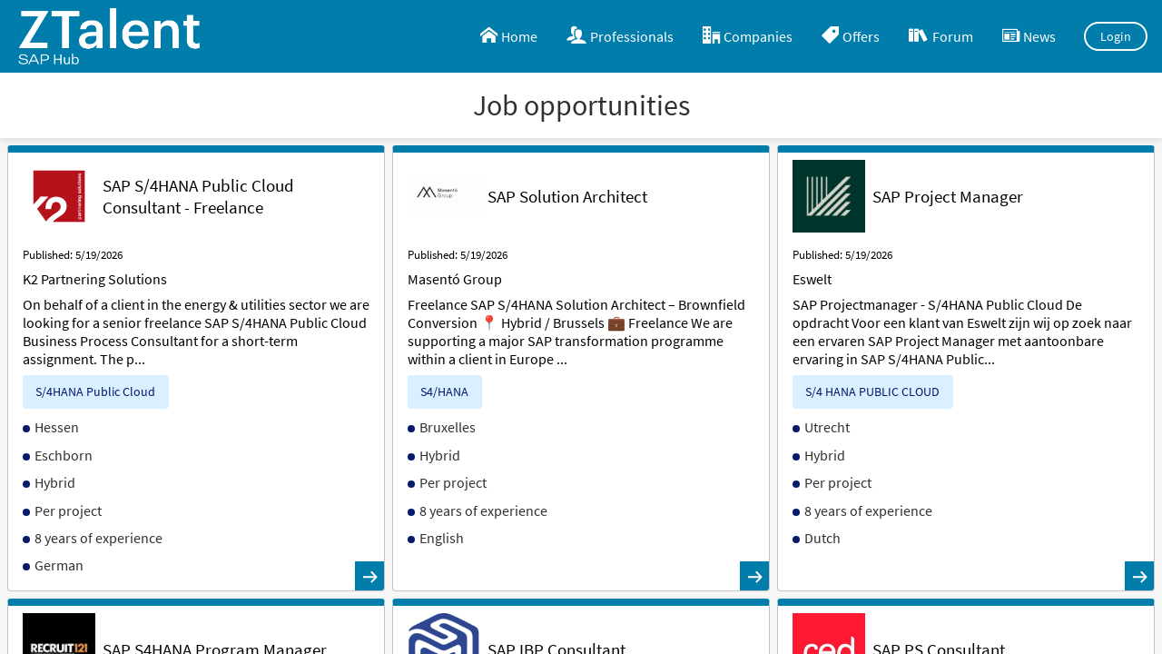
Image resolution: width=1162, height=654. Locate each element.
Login (1116, 36)
